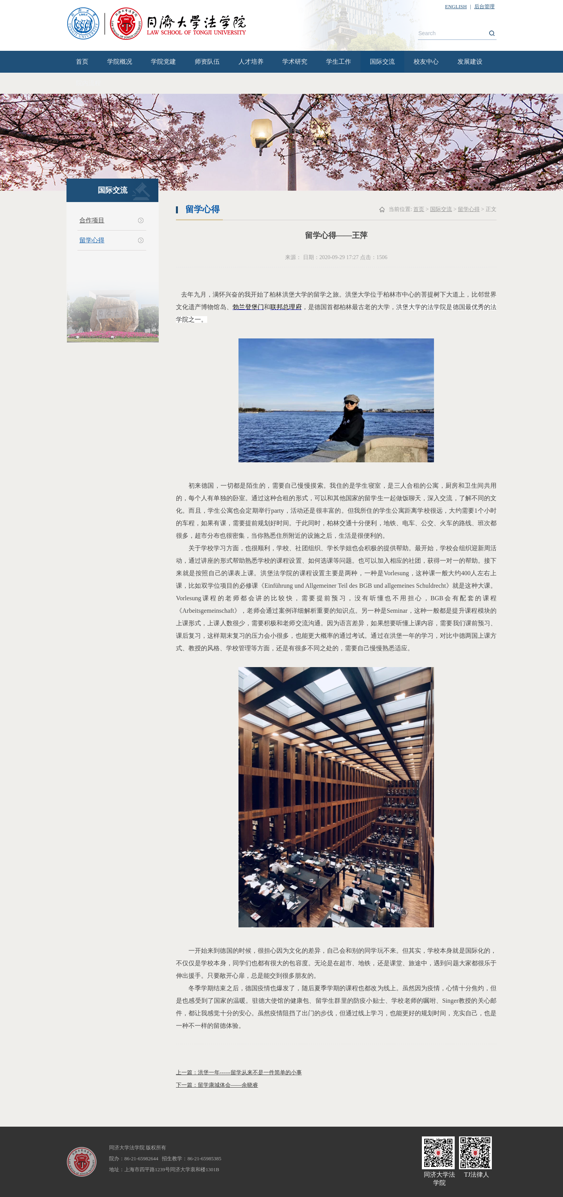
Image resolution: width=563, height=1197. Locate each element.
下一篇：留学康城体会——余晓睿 (217, 1085)
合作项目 (91, 220)
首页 (82, 61)
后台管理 (484, 6)
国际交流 (382, 61)
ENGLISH (456, 6)
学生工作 (338, 61)
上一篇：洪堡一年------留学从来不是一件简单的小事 (239, 1072)
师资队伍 (207, 61)
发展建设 (469, 61)
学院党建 (163, 61)
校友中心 (426, 61)
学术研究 (294, 61)
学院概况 (119, 61)
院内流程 (88, 83)
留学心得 (91, 240)
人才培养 (251, 61)
